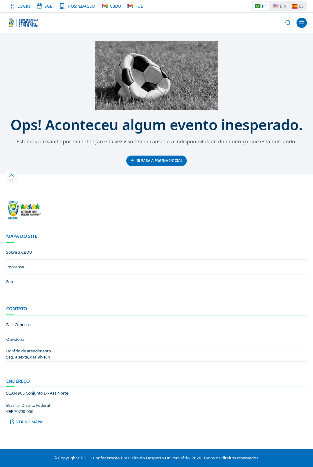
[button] (287, 22)
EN (279, 6)
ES (298, 6)
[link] (156, 252)
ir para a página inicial (157, 160)
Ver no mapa (25, 422)
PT (261, 6)
